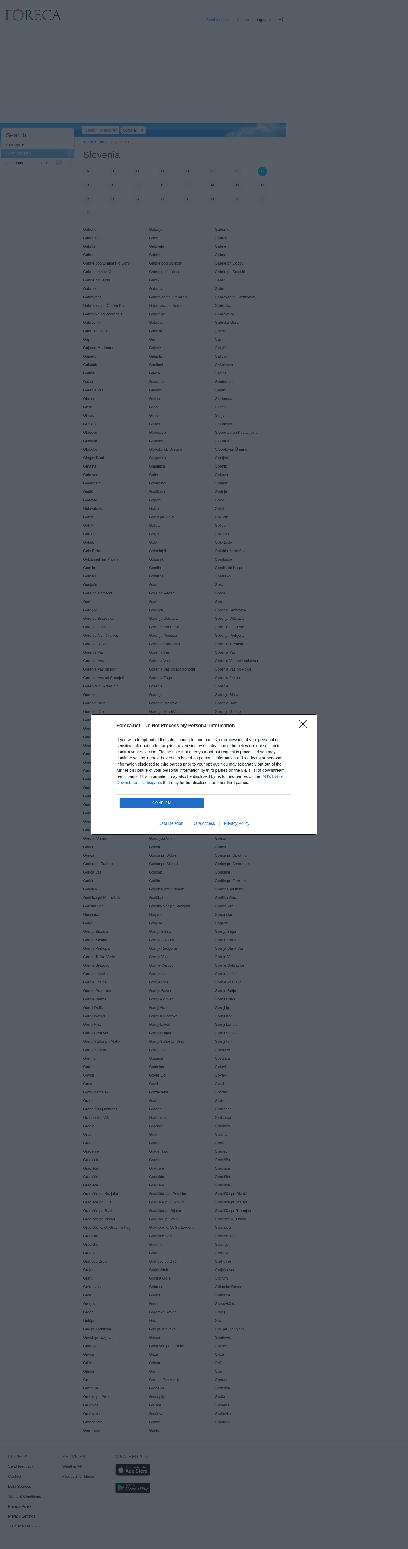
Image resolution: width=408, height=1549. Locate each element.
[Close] (304, 725)
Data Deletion (171, 823)
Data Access (203, 823)
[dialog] (204, 774)
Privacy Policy (236, 823)
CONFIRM (162, 803)
